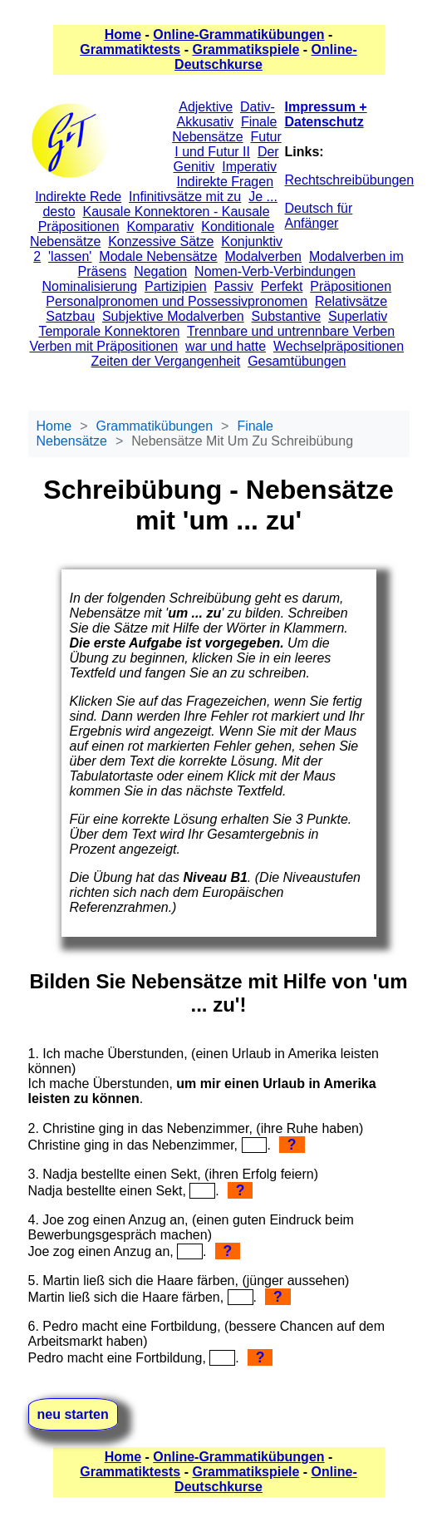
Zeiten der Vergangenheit (166, 361)
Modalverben (263, 256)
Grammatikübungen (155, 426)
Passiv (233, 286)
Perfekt (282, 286)
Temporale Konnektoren (108, 331)
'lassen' (69, 256)
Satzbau (70, 316)
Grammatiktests (130, 49)
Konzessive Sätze (161, 241)
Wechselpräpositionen (338, 346)
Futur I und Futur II (228, 144)
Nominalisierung (89, 286)
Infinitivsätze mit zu (185, 197)
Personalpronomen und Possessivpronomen (176, 301)
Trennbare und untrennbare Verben (291, 331)
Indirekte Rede (78, 197)
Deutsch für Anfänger (319, 215)
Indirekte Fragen (225, 182)
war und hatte (225, 346)
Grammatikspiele (245, 49)
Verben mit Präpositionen (103, 346)
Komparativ (160, 226)
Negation (160, 271)
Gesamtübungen (297, 361)
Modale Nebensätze (158, 256)
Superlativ (357, 316)
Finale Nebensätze (224, 129)
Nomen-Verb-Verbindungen (275, 271)
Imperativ (249, 167)
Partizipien (176, 286)
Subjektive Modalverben (173, 316)
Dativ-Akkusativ (226, 114)
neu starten (73, 1414)
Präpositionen (350, 286)
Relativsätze (351, 301)
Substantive (287, 316)
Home (123, 34)
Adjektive (206, 107)
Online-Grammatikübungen (238, 34)
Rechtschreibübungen (350, 180)
